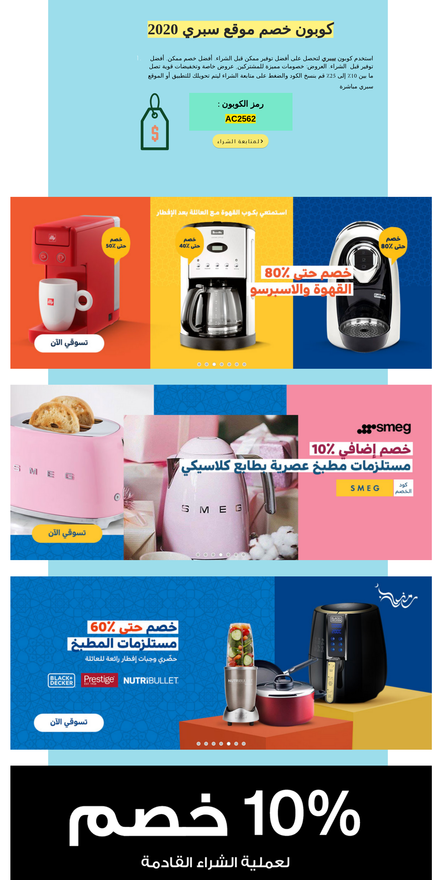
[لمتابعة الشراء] (240, 141)
